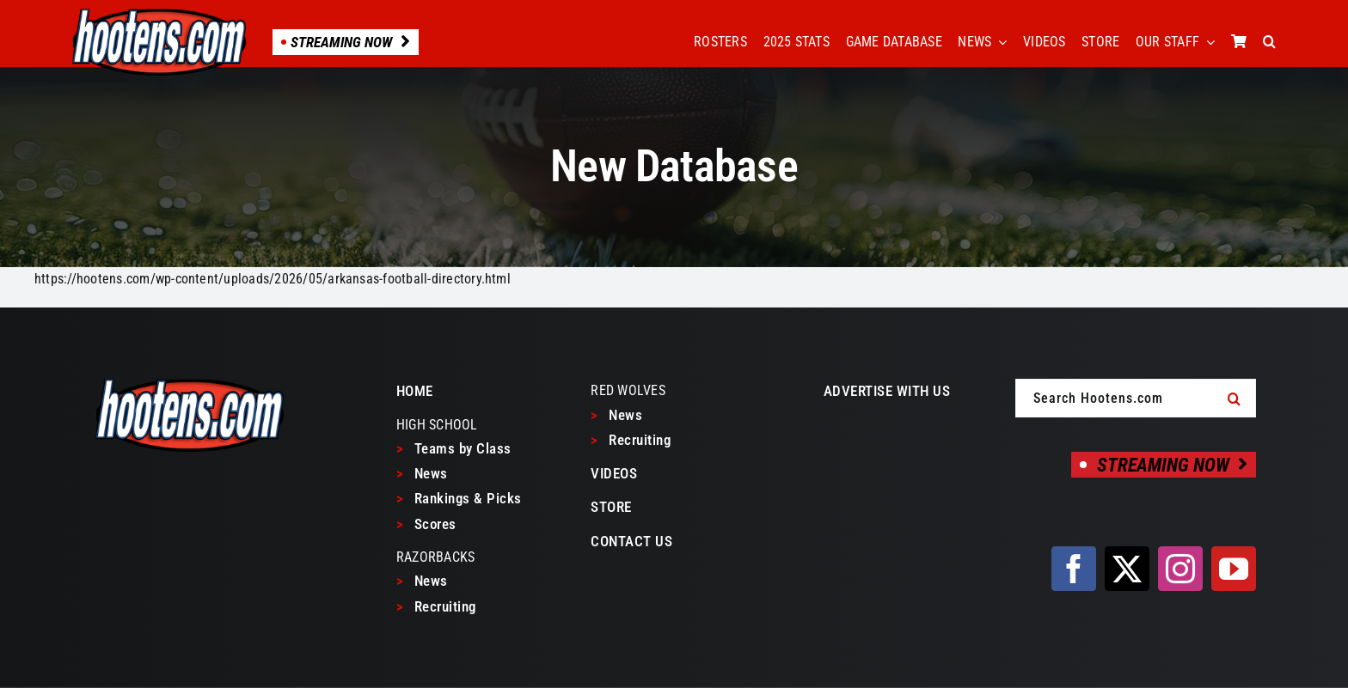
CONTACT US (631, 541)
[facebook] (1073, 568)
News (422, 473)
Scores (426, 524)
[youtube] (1233, 568)
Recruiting (436, 606)
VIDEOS (614, 473)
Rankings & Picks (459, 498)
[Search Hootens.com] (1135, 398)
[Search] (1234, 398)
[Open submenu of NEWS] (999, 42)
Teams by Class (454, 448)
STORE (611, 506)
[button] (1269, 42)
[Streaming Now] (1163, 465)
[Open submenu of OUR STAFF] (1207, 42)
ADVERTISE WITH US (887, 390)
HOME (414, 390)
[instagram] (1180, 568)
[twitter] (1127, 568)
